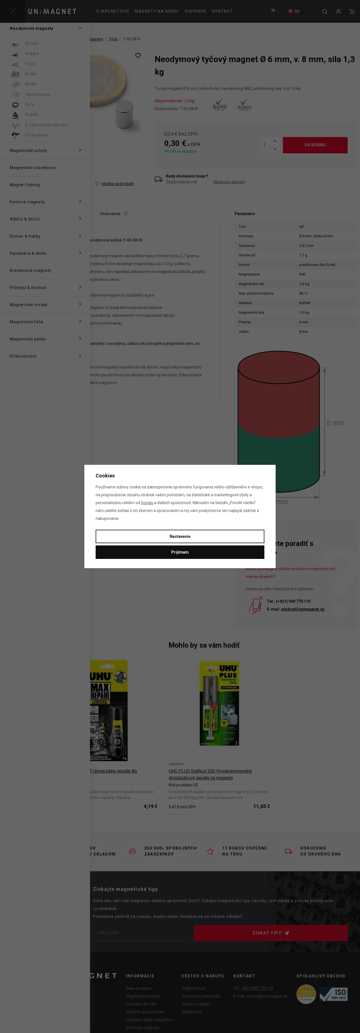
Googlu (147, 502)
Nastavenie (180, 536)
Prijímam (180, 552)
